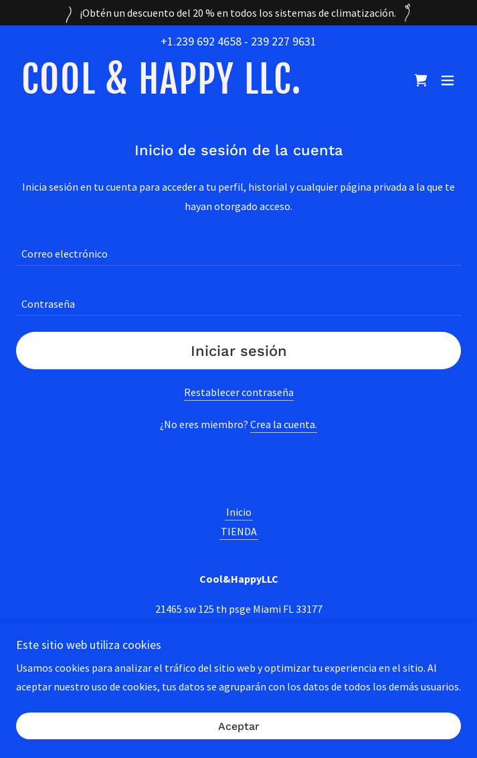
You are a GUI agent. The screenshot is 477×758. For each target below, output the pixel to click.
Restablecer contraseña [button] (239, 392)
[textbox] (238, 248)
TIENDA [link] (239, 531)
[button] (447, 80)
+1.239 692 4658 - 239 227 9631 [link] (238, 41)
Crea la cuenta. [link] (283, 424)
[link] (159, 89)
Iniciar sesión (239, 351)
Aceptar (239, 726)
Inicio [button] (239, 511)
